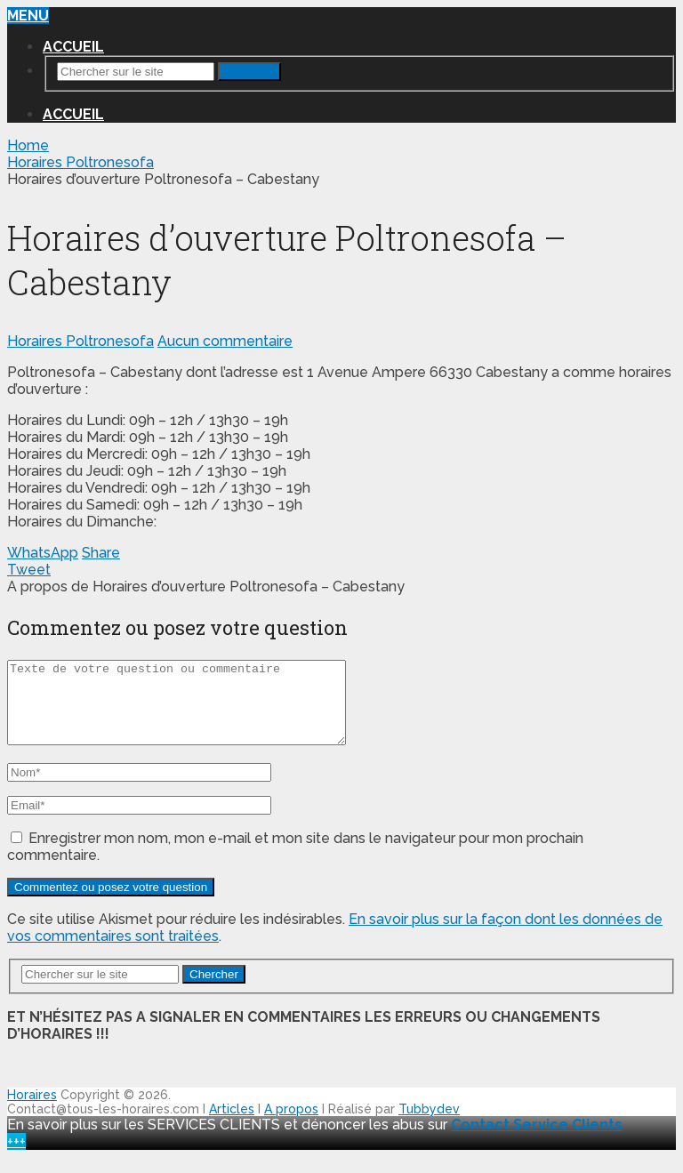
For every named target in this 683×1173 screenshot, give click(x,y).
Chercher (249, 71)
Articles (231, 1125)
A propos (291, 1125)
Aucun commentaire (225, 341)
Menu (28, 15)
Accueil (73, 46)
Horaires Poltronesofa (80, 341)
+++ (16, 1157)
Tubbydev (429, 1125)
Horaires (32, 1111)
